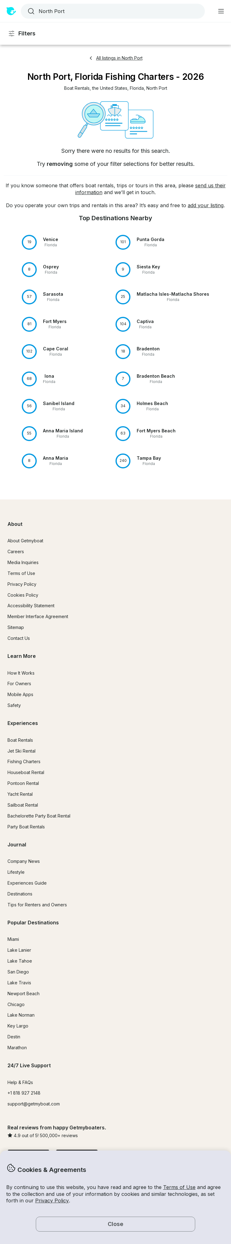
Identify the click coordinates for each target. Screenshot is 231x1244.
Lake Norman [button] (21, 1015)
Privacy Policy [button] (52, 1200)
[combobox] (112, 11)
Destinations (19, 893)
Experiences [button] (22, 723)
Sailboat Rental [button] (22, 805)
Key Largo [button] (17, 1025)
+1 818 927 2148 (23, 1093)
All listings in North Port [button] (116, 58)
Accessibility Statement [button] (30, 605)
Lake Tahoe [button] (19, 961)
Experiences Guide (27, 883)
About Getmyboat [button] (25, 540)
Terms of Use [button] (179, 1187)
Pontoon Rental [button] (23, 783)
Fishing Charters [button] (23, 761)
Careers (15, 551)
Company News (23, 861)
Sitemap (15, 627)
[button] (77, 88)
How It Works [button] (21, 673)
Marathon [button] (17, 1047)
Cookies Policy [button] (22, 595)
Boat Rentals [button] (20, 740)
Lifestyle (16, 872)
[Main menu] (221, 11)
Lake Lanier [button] (19, 950)
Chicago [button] (16, 1004)
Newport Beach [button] (23, 993)
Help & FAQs (20, 1082)
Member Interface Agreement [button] (37, 616)
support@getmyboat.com (33, 1103)
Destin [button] (13, 1036)
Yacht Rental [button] (20, 794)
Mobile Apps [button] (20, 694)
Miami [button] (13, 939)
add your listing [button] (206, 205)
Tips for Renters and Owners (37, 904)
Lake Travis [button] (19, 982)
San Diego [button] (18, 971)
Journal (16, 844)
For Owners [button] (19, 683)
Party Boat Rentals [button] (26, 826)
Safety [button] (14, 705)
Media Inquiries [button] (23, 562)
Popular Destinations (33, 922)
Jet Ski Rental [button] (21, 751)
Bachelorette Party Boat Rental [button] (38, 815)
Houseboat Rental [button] (25, 772)
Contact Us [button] (18, 638)
